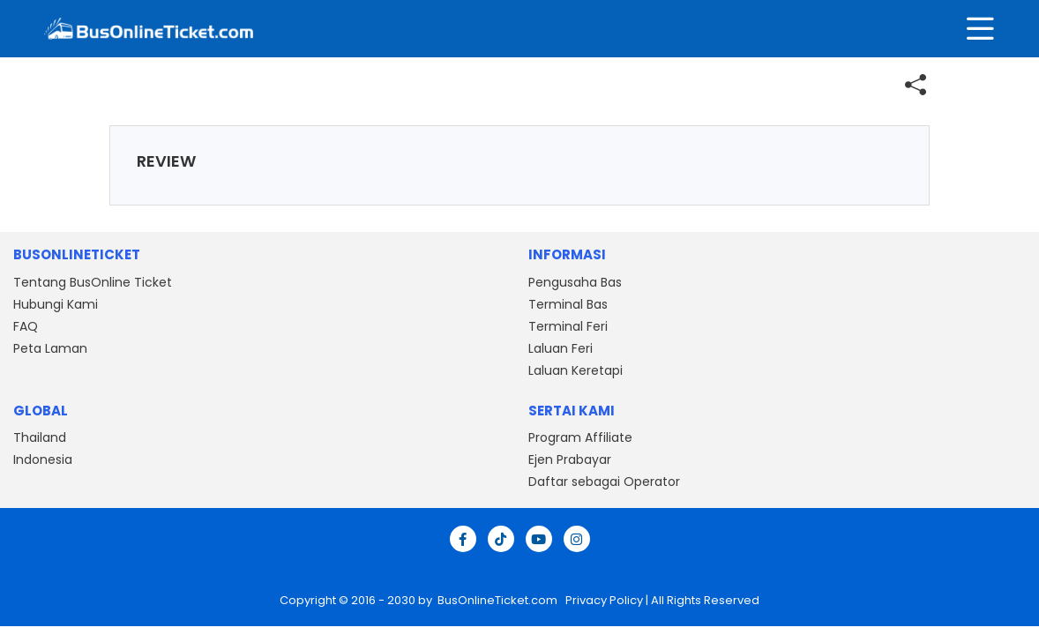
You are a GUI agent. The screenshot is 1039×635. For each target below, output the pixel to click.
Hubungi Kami (55, 304)
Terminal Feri (568, 326)
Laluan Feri (560, 348)
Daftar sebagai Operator (604, 481)
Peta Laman (50, 348)
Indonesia (42, 459)
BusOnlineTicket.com (499, 600)
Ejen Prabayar (569, 459)
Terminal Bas (568, 304)
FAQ (25, 326)
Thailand (39, 437)
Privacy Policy (603, 600)
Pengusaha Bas (575, 282)
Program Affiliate (580, 437)
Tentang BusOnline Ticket (92, 282)
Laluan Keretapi (575, 370)
